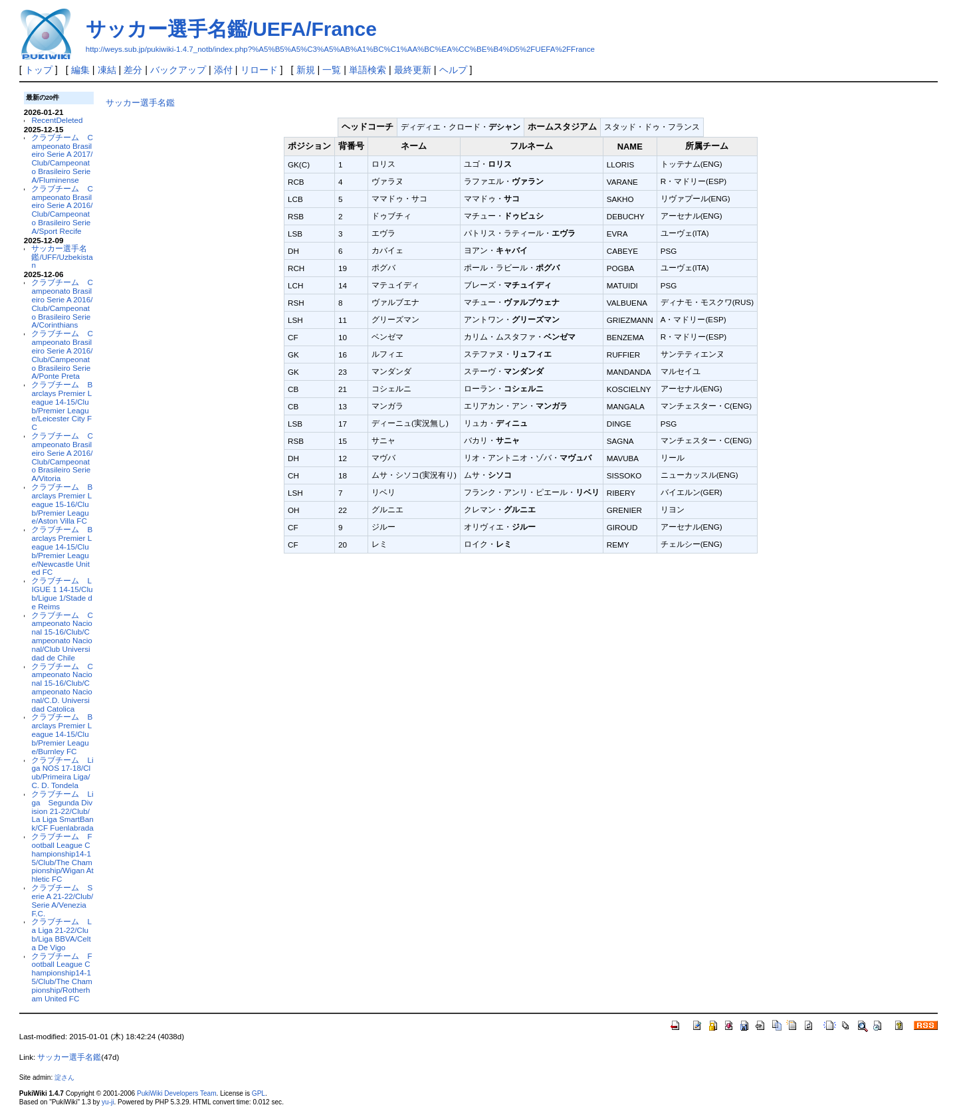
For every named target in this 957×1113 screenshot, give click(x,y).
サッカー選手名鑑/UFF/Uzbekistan (61, 257)
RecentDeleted (56, 120)
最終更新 (412, 69)
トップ (39, 69)
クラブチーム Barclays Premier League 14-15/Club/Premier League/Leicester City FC (61, 405)
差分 (133, 69)
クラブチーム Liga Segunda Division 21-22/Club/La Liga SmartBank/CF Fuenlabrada (62, 810)
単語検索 (367, 69)
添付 (223, 69)
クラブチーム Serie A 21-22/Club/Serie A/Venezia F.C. (62, 900)
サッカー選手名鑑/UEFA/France (231, 29)
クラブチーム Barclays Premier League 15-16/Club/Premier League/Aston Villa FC (61, 503)
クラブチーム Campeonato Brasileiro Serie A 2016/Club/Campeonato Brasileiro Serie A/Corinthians (61, 303)
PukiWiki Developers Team (177, 1093)
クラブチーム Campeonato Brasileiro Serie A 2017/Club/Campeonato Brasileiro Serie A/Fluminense (61, 158)
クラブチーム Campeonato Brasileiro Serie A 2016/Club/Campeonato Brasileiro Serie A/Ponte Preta (61, 354)
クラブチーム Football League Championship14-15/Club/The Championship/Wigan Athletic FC (62, 857)
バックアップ (178, 69)
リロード (259, 69)
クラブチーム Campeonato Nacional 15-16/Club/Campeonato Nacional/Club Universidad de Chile (61, 636)
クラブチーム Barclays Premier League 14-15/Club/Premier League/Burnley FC (61, 733)
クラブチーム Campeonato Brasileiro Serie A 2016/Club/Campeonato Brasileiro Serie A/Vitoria (61, 456)
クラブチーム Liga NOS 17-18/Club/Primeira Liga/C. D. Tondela (62, 772)
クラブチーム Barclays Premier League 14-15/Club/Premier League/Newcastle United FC (61, 550)
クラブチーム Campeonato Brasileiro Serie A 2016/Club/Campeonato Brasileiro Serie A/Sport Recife (61, 209)
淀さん (64, 1077)
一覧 (331, 69)
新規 (305, 69)
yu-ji (108, 1102)
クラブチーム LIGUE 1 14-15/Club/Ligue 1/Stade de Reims (61, 593)
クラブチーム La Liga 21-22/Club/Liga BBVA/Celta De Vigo (61, 934)
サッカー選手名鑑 (140, 103)
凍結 (107, 69)
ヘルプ (453, 69)
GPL (258, 1093)
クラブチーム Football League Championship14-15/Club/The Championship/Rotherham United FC (61, 977)
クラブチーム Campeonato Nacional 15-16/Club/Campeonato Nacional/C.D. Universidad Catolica (61, 687)
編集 (80, 69)
